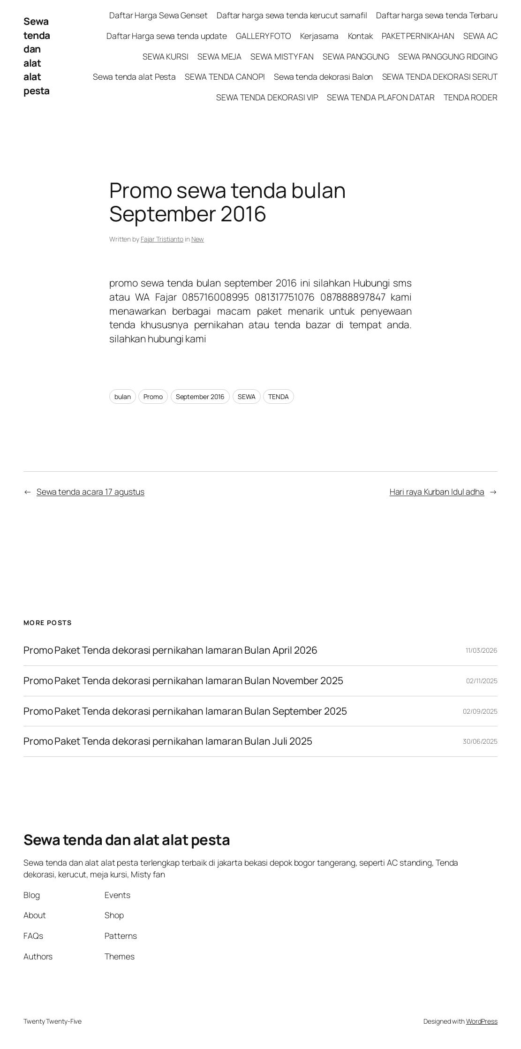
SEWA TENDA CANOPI (224, 76)
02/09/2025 (480, 711)
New (197, 238)
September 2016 (200, 396)
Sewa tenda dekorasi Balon (323, 76)
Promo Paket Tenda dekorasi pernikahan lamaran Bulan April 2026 (171, 650)
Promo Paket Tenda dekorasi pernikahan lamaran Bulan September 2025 (185, 711)
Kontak (360, 35)
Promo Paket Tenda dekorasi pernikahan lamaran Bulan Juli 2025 (168, 741)
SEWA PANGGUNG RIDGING (448, 56)
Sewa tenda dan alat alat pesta (36, 56)
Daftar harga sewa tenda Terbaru (437, 15)
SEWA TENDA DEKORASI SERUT (440, 76)
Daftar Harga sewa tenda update (166, 35)
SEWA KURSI (166, 56)
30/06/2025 (480, 741)
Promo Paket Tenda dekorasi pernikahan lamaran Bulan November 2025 (183, 681)
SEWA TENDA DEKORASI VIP (267, 97)
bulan (122, 396)
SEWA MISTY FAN (282, 56)
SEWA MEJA (219, 56)
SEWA (247, 396)
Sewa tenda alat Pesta (134, 76)
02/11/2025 (482, 680)
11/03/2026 (482, 650)
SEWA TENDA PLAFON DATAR (381, 97)
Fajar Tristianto (162, 238)
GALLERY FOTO (263, 35)
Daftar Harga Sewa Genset (158, 15)
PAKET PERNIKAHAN (418, 35)
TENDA (278, 396)
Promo (153, 396)
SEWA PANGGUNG (356, 56)
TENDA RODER (471, 97)
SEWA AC (480, 35)
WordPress (482, 1021)
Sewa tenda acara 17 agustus (90, 491)
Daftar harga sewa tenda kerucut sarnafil (292, 15)
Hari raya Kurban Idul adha (437, 491)
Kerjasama (319, 35)
